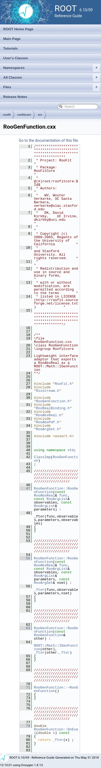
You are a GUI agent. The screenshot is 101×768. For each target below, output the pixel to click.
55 (25, 558)
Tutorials (10, 48)
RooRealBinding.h (53, 408)
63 (25, 628)
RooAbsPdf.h (47, 422)
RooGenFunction (56, 459)
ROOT (38, 645)
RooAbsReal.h (48, 415)
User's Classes (15, 58)
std (71, 450)
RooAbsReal (44, 495)
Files (51, 87)
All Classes (51, 77)
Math (51, 645)
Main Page (11, 39)
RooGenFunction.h (53, 401)
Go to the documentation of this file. (49, 140)
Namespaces (51, 68)
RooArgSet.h (47, 429)
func (63, 495)
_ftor (39, 589)
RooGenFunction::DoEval (56, 731)
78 (25, 725)
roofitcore (24, 114)
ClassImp (42, 457)
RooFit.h (63, 383)
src (40, 114)
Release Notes (15, 97)
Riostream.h (47, 390)
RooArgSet (43, 582)
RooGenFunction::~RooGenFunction (56, 689)
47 (25, 488)
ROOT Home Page (18, 29)
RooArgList (57, 499)
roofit (7, 114)
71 (25, 687)
